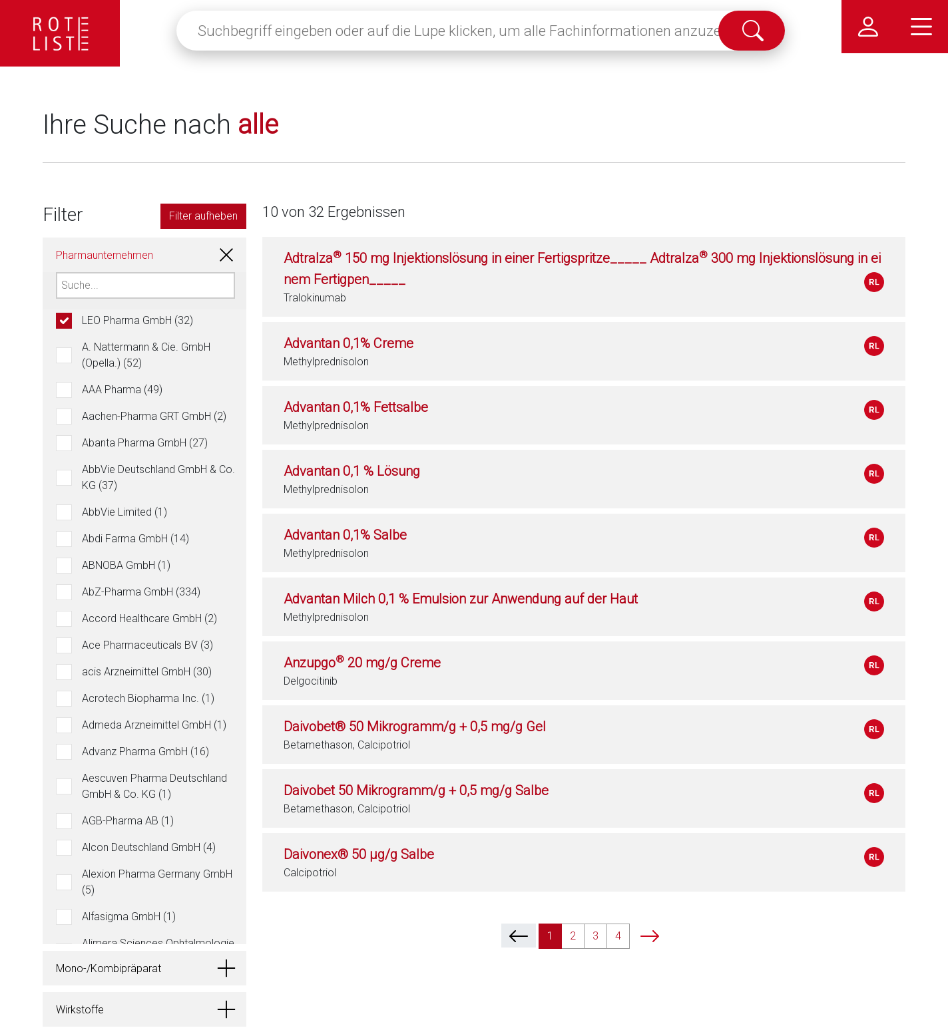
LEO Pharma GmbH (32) (137, 320)
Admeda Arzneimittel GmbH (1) (154, 725)
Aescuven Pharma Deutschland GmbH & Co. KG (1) (154, 786)
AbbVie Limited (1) (124, 512)
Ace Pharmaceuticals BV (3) (147, 645)
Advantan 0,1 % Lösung (352, 471)
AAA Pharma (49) (122, 389)
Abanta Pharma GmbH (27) (145, 442)
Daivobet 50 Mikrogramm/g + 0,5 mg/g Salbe (416, 790)
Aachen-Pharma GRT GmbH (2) (154, 416)
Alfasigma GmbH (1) (129, 916)
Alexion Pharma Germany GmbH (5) (157, 882)
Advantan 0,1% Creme (348, 343)
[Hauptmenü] (921, 26)
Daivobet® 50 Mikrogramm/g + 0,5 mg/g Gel (415, 727)
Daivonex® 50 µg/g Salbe (359, 854)
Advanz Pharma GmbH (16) (145, 751)
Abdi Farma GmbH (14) (135, 538)
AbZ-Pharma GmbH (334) (141, 592)
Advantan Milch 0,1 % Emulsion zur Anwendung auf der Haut (461, 599)
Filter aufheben (203, 216)
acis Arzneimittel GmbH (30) (147, 671)
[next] (649, 936)
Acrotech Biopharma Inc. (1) (148, 698)
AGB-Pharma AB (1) (128, 820)
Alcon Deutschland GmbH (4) (149, 847)
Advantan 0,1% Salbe (345, 535)
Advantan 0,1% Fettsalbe (356, 407)
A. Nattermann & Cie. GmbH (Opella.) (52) (146, 355)
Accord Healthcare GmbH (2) (149, 618)
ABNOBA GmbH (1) (126, 565)
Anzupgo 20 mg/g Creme (362, 663)
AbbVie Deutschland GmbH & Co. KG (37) (158, 477)
